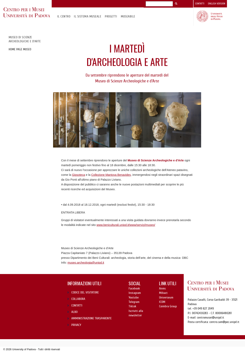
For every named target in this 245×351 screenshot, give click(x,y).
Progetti (111, 16)
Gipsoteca (78, 174)
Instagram (135, 293)
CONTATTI (76, 305)
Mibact (163, 293)
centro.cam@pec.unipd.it (224, 322)
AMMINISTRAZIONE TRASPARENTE (91, 318)
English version (216, 3)
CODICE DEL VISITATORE (85, 292)
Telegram (134, 302)
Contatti (199, 3)
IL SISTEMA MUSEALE (87, 16)
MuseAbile (128, 16)
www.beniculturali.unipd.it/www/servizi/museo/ (126, 225)
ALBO (74, 312)
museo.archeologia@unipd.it (86, 262)
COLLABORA (78, 299)
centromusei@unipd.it (210, 317)
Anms (162, 288)
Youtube (134, 297)
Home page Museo (20, 49)
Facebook (134, 288)
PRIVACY (76, 325)
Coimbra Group (168, 306)
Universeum (166, 297)
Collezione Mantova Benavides (111, 174)
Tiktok (132, 306)
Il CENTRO (63, 16)
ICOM (162, 302)
